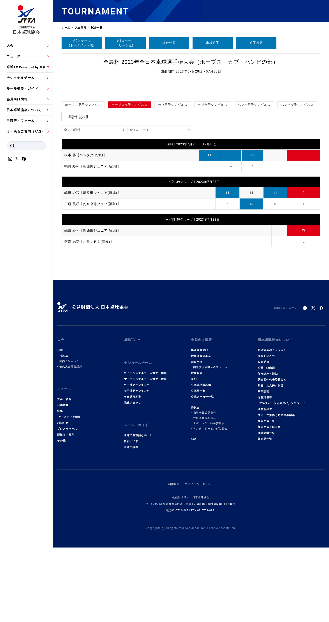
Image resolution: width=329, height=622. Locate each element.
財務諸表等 (265, 471)
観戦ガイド (131, 515)
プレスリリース (67, 503)
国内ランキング (69, 435)
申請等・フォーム (21, 121)
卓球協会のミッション (272, 424)
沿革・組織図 (266, 442)
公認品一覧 (198, 465)
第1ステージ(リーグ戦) (125, 43)
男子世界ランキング (137, 459)
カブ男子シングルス (172, 159)
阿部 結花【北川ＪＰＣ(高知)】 (89, 296)
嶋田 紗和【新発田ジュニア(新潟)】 (92, 221)
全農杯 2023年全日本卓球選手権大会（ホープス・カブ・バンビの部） (190, 62)
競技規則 (196, 447)
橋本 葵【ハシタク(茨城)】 (85, 210)
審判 (194, 453)
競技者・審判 (65, 509)
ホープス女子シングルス (129, 159)
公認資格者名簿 (201, 459)
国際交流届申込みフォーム (210, 441)
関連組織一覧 (266, 507)
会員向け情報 (17, 99)
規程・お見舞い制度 (270, 460)
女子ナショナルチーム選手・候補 (145, 453)
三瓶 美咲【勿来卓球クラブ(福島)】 (92, 259)
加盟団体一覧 (266, 495)
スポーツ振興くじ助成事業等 (276, 489)
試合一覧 (169, 42)
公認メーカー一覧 (202, 471)
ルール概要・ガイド (22, 88)
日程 (60, 424)
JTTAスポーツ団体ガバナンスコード (281, 477)
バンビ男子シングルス (254, 159)
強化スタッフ (132, 477)
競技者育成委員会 (204, 492)
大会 (10, 46)
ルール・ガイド (136, 499)
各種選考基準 (132, 471)
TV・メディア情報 (69, 491)
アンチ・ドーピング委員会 (210, 503)
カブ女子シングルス (212, 159)
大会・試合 (64, 473)
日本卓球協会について (24, 110)
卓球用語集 (131, 521)
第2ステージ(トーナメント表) (82, 43)
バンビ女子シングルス (297, 159)
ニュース (14, 56)
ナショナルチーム (21, 78)
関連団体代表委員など (272, 454)
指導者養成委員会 (204, 487)
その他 (61, 515)
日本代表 (63, 479)
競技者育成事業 (201, 430)
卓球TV (26, 67)
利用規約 (174, 558)
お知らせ (63, 497)
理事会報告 (265, 483)
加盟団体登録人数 (269, 501)
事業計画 (263, 466)
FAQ (193, 513)
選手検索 (256, 42)
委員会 (195, 482)
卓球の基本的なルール (138, 509)
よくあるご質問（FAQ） (26, 131)
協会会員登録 (199, 424)
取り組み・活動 (268, 448)
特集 (60, 485)
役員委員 (263, 436)
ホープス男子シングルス (83, 159)
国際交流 (196, 436)
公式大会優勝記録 (70, 441)
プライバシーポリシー (199, 558)
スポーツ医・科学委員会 (209, 497)
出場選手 (212, 42)
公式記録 (63, 430)
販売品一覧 (265, 513)
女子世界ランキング (137, 465)
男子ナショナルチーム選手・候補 (145, 447)
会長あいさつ (266, 430)
